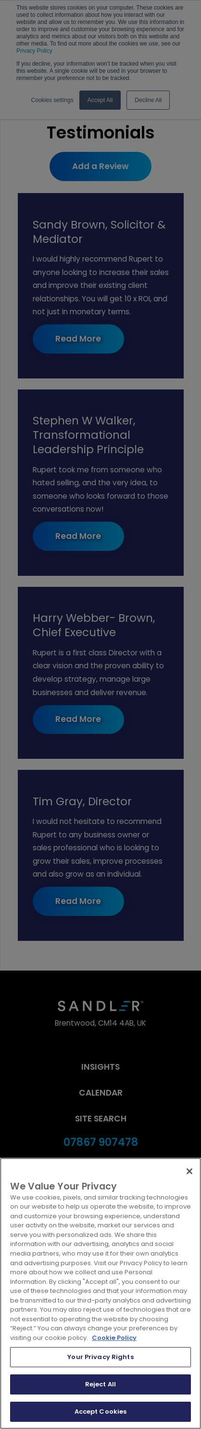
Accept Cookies (101, 1411)
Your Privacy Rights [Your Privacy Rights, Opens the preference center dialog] (100, 1356)
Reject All (100, 1384)
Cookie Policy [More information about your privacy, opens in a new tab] (114, 1337)
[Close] (189, 1171)
